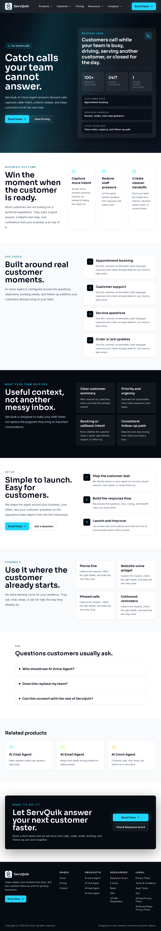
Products (46, 6)
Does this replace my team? (45, 684)
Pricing (80, 6)
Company (115, 6)
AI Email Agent (92, 888)
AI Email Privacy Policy (144, 900)
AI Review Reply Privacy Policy (144, 908)
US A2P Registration (116, 900)
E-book (114, 883)
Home (63, 878)
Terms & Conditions (146, 883)
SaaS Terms (142, 888)
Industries (64, 6)
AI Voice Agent (92, 878)
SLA (138, 893)
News (113, 888)
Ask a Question (43, 526)
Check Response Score (130, 827)
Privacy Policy (143, 878)
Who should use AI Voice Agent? (48, 669)
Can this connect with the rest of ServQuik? (57, 699)
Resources (96, 6)
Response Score (119, 878)
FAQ (112, 893)
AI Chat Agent (92, 883)
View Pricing (42, 119)
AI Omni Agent (92, 893)
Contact (64, 888)
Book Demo (144, 6)
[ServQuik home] (17, 6)
